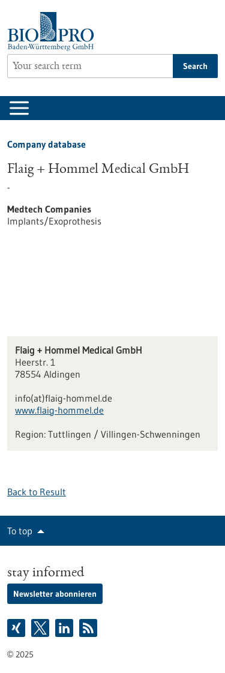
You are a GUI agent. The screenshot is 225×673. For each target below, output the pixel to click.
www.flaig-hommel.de (59, 410)
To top (19, 531)
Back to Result (36, 492)
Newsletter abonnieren (55, 593)
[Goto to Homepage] (53, 31)
